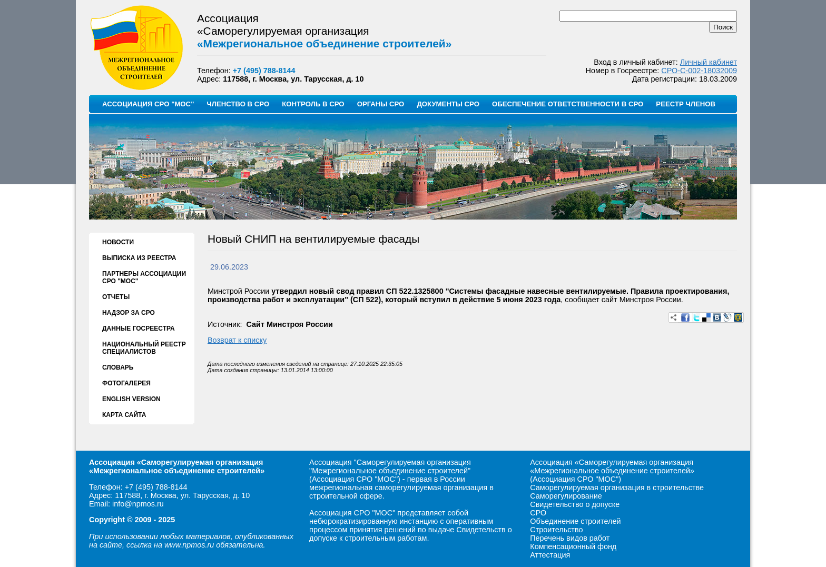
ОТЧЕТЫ (116, 297)
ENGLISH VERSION (131, 399)
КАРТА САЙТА (124, 415)
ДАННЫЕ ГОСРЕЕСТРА (138, 328)
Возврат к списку (237, 340)
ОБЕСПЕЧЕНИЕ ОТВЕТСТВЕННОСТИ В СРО (567, 104)
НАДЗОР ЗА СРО (128, 312)
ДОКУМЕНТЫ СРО (448, 104)
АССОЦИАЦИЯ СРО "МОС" (148, 104)
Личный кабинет (708, 62)
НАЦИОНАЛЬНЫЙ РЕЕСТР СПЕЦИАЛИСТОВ (144, 348)
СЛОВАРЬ (117, 367)
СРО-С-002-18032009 (699, 70)
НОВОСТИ (118, 242)
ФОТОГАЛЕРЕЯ (126, 383)
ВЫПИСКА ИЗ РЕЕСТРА (139, 258)
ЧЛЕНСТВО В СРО (237, 104)
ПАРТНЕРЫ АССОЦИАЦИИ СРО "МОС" (144, 277)
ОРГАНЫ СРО (381, 104)
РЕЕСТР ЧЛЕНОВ (685, 104)
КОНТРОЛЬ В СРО (313, 104)
